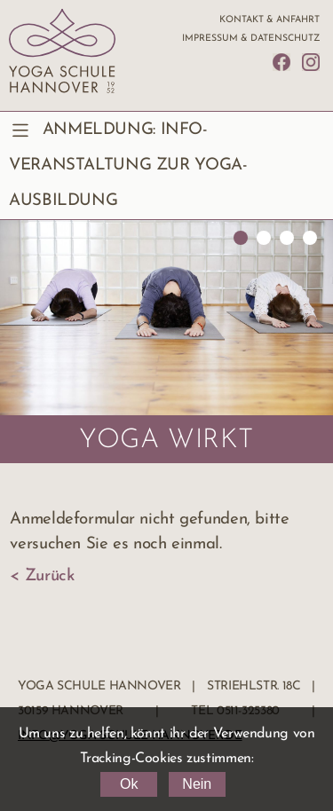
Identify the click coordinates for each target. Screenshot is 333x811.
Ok (129, 783)
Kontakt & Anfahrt (269, 20)
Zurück (50, 576)
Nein (196, 783)
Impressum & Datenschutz (251, 38)
